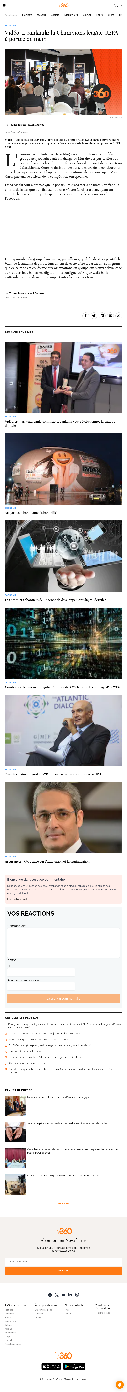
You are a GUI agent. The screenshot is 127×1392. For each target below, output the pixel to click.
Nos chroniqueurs (13, 1344)
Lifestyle (9, 1340)
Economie (41, 15)
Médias (99, 15)
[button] (120, 1385)
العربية (118, 5)
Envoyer (63, 1270)
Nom (10, 966)
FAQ (67, 1310)
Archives (39, 1317)
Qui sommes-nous (43, 1310)
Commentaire (17, 926)
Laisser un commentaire (63, 998)
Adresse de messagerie (24, 980)
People (8, 1336)
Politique (27, 15)
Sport (111, 15)
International (71, 15)
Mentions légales (102, 1313)
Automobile (10, 1333)
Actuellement (11, 15)
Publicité (39, 1314)
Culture (87, 15)
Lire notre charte (18, 899)
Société (55, 15)
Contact (68, 1314)
